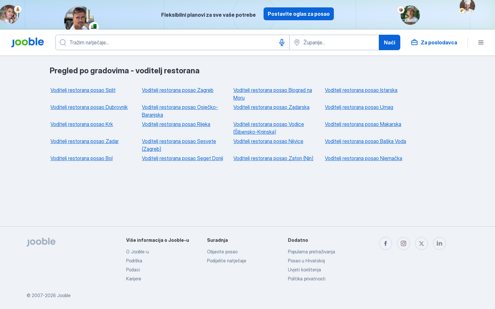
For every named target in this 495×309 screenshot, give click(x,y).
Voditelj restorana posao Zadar (84, 141)
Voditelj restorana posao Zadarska (271, 107)
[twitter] (421, 243)
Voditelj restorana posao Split (83, 90)
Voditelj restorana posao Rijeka (176, 124)
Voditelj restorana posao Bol (81, 158)
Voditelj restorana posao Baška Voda (365, 141)
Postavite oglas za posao (299, 14)
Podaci (133, 269)
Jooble (64, 295)
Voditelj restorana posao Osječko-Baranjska (180, 111)
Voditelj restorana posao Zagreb (177, 90)
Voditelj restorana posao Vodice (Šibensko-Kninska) (268, 128)
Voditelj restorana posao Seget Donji (182, 158)
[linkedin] (439, 243)
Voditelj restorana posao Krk (81, 124)
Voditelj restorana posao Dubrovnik (89, 107)
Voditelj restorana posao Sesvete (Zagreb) (179, 145)
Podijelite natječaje (226, 260)
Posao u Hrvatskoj (306, 260)
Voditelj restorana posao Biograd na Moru (272, 94)
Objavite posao (222, 251)
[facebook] (385, 243)
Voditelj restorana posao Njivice (268, 141)
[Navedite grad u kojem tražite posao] (334, 42)
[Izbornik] (481, 42)
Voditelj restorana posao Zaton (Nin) (273, 158)
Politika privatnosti (307, 278)
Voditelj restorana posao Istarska (361, 90)
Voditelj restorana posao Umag (359, 107)
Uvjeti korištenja (304, 269)
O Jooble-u (137, 251)
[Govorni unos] (281, 42)
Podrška (134, 260)
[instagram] (403, 243)
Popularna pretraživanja (311, 251)
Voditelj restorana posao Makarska (363, 124)
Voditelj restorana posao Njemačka (363, 158)
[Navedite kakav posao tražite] (172, 42)
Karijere (133, 278)
